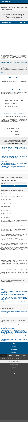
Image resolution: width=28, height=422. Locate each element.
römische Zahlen (6, 1)
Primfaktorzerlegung (14, 364)
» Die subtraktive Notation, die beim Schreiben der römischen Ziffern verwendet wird (14, 153)
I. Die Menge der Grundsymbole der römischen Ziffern (13, 284)
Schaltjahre (14, 400)
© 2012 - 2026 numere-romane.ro (14, 361)
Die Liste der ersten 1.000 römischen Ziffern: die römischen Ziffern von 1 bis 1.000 (14, 315)
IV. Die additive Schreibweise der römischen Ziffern (12, 294)
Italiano (3, 358)
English (10, 355)
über (14, 343)
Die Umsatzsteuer (14, 388)
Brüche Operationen (14, 370)
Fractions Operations (14, 373)
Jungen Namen (14, 415)
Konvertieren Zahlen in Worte (14, 376)
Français (24, 355)
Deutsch (3, 355)
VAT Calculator (14, 394)
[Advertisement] (14, 39)
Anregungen (14, 346)
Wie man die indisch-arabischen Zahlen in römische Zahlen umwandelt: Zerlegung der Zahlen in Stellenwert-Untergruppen (14, 298)
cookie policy (14, 352)
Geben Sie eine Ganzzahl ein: (8, 180)
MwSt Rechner (14, 391)
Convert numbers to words (14, 379)
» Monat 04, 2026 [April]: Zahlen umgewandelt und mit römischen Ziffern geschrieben (14, 167)
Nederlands (10, 358)
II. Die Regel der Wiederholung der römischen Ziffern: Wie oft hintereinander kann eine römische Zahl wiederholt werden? (14, 288)
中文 (24, 358)
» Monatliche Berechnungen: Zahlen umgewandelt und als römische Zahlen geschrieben (14, 164)
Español (17, 355)
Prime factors (14, 367)
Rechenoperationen (14, 403)
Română (17, 358)
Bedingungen (14, 349)
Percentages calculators (14, 385)
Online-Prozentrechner (14, 382)
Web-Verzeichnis (14, 418)
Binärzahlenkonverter (14, 397)
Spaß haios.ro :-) (14, 412)
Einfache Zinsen (14, 409)
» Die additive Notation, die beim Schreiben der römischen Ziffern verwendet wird (14, 157)
